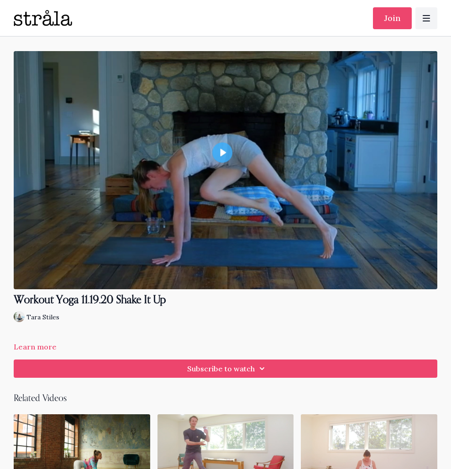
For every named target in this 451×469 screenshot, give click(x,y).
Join (392, 18)
